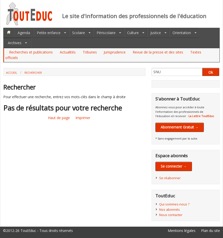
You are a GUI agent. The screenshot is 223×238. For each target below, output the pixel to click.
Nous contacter (170, 215)
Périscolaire (106, 32)
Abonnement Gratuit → (180, 127)
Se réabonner (170, 178)
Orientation (182, 32)
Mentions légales (182, 230)
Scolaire (78, 32)
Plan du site (210, 230)
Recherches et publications (31, 52)
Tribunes (90, 52)
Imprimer (82, 117)
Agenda (24, 32)
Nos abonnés (169, 209)
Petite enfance (49, 32)
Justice (155, 32)
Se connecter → (174, 166)
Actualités (68, 52)
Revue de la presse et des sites (158, 52)
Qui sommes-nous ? (174, 204)
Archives (14, 42)
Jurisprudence (115, 52)
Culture (133, 32)
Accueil (11, 72)
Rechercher (33, 72)
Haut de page (59, 117)
